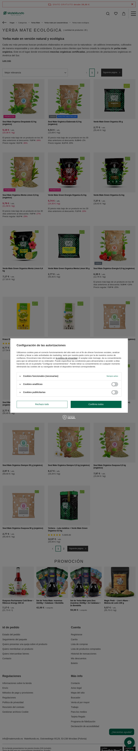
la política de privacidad (66, 358)
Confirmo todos (96, 404)
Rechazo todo (42, 404)
